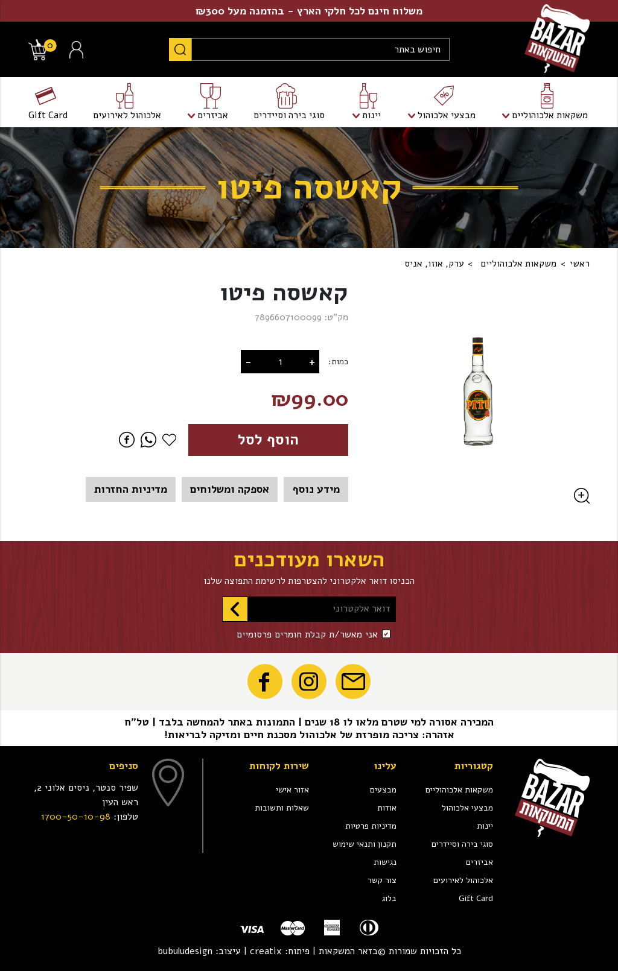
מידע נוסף (316, 489)
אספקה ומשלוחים (229, 489)
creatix (266, 951)
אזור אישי (292, 789)
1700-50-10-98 (75, 816)
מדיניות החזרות (130, 489)
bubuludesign (185, 951)
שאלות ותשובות (282, 808)
